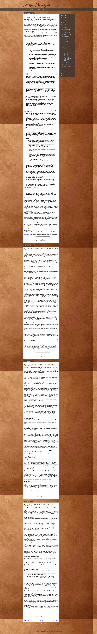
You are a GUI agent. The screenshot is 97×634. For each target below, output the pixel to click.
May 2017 (65, 41)
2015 (64, 71)
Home (41, 620)
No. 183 (50, 450)
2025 (64, 17)
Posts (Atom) (43, 623)
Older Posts (55, 620)
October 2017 (66, 32)
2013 (64, 75)
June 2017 (65, 39)
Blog (25, 9)
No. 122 (39, 442)
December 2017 (66, 29)
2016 (64, 70)
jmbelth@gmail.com (27, 234)
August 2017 (66, 36)
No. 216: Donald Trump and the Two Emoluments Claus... (67, 59)
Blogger (60, 631)
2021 (64, 20)
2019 (64, 24)
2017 (64, 27)
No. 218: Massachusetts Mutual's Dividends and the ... (67, 49)
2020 (64, 22)
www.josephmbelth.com (42, 240)
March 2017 (66, 64)
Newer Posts (26, 620)
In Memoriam (31, 9)
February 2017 (66, 66)
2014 (64, 73)
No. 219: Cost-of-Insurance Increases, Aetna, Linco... (66, 45)
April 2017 (66, 62)
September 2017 (67, 34)
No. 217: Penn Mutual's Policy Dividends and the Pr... (67, 54)
